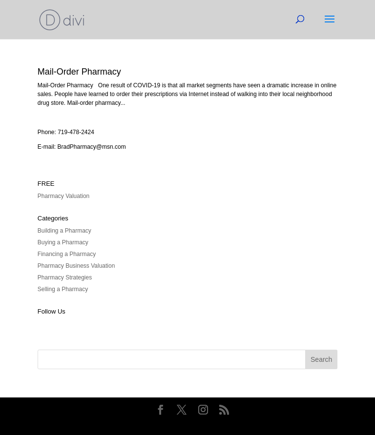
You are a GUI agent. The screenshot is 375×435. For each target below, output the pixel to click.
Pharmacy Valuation (64, 196)
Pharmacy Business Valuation (76, 265)
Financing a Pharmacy (67, 254)
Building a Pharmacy (64, 230)
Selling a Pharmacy (63, 289)
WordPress (245, 423)
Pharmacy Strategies (65, 277)
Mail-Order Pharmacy (79, 72)
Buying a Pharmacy (63, 242)
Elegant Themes (170, 423)
